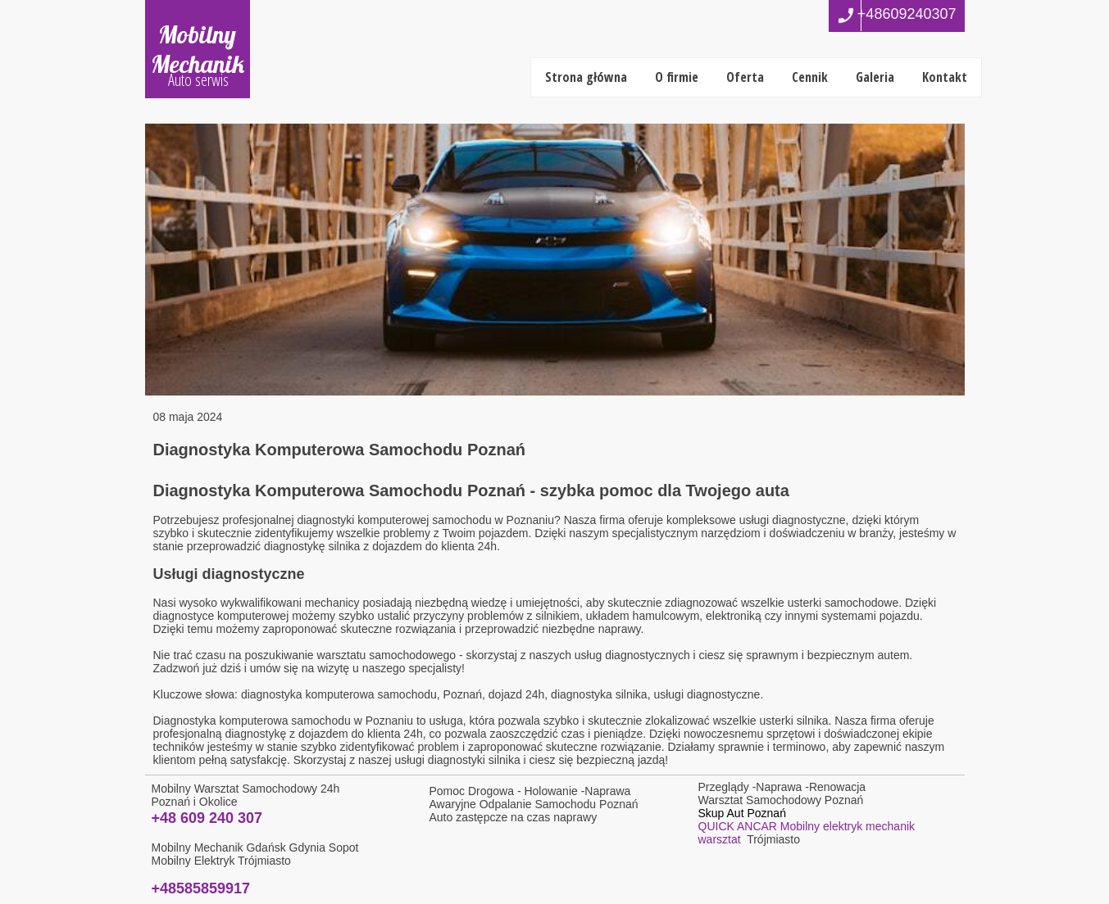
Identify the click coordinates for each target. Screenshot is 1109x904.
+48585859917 (201, 888)
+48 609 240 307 (207, 818)
